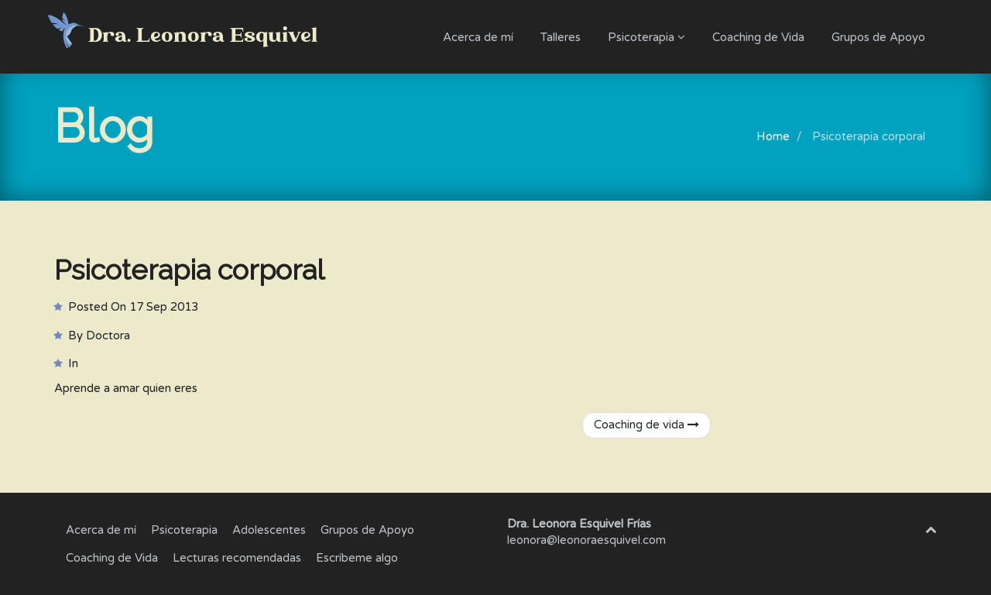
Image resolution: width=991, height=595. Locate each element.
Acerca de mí (478, 37)
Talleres (560, 37)
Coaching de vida (646, 425)
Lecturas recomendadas (237, 558)
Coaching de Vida (758, 37)
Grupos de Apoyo (878, 37)
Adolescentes (269, 530)
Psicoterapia (646, 37)
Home (773, 136)
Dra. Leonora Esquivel (203, 36)
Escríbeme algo (357, 558)
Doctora (108, 335)
